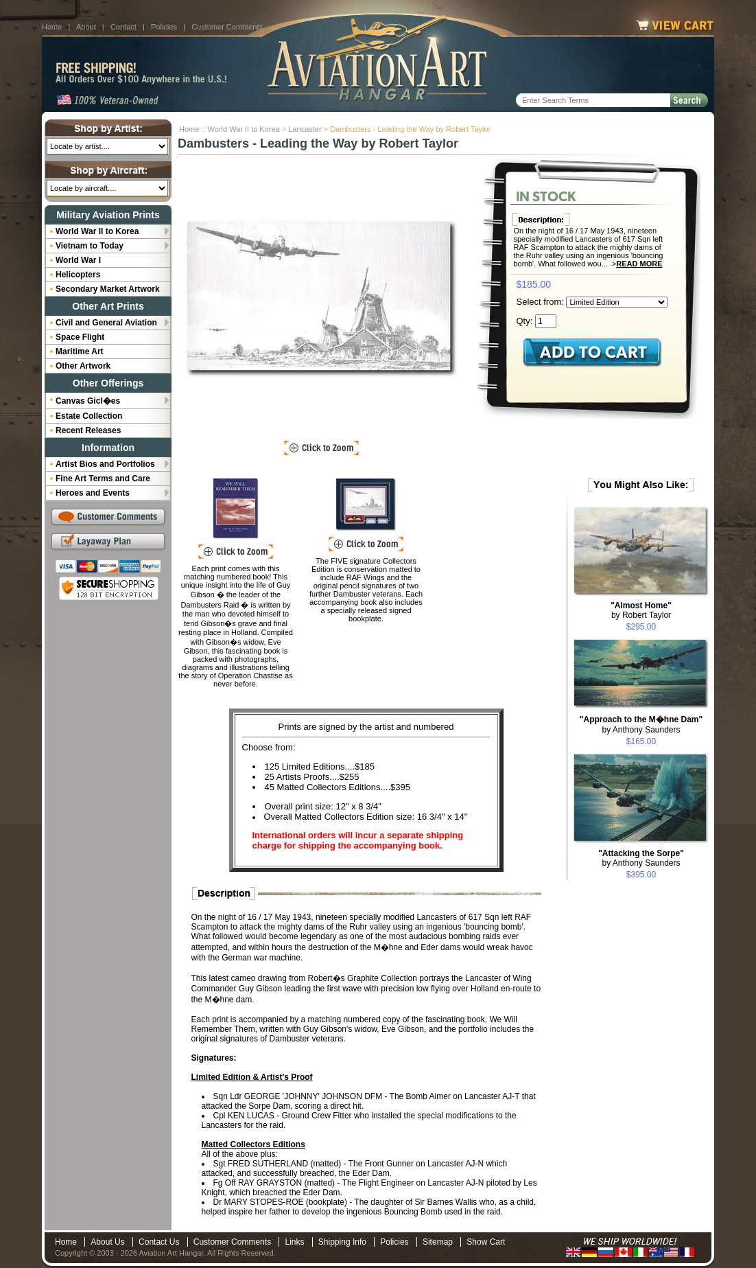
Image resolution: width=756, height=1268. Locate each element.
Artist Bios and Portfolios (105, 464)
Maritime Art (80, 351)
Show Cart (485, 1242)
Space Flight (80, 337)
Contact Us (159, 1242)
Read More (639, 264)
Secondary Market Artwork (108, 289)
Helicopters (78, 274)
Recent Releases (88, 430)
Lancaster (304, 129)
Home (52, 27)
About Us (107, 1242)
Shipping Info (342, 1242)
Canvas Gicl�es (88, 401)
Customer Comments (227, 27)
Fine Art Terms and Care (103, 478)
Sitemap (438, 1242)
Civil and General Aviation (106, 322)
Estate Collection (89, 416)
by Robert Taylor (641, 610)
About (86, 27)
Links (294, 1242)
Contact (123, 27)
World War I (78, 260)
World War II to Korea (244, 129)
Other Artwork (83, 366)
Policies (164, 27)
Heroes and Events (93, 493)
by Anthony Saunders (641, 725)
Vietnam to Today (89, 246)
